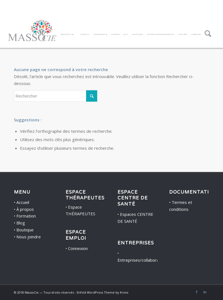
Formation (26, 216)
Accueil (22, 202)
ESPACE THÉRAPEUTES (85, 195)
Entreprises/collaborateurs (143, 260)
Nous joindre (28, 236)
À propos (25, 209)
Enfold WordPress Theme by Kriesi (102, 292)
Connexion (78, 248)
